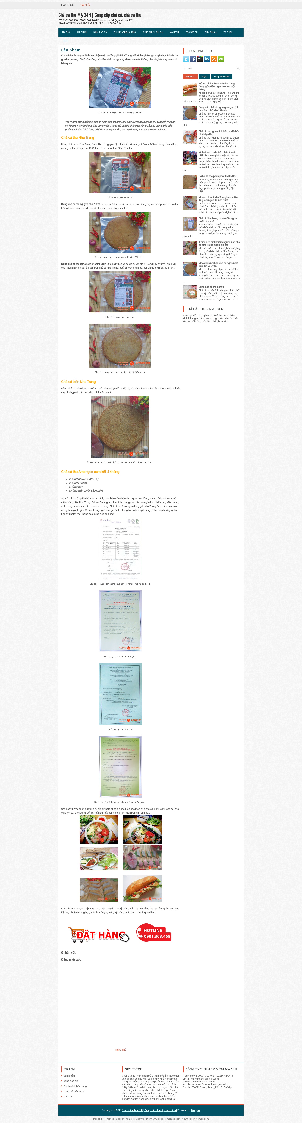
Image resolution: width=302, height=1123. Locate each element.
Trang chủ (120, 1049)
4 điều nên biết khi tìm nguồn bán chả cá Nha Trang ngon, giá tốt (219, 243)
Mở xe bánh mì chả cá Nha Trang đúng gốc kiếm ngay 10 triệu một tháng (217, 86)
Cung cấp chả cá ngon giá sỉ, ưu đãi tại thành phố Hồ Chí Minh (218, 109)
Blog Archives (221, 76)
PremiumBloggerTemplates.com (163, 1119)
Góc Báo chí (192, 32)
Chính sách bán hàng (125, 32)
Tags (204, 76)
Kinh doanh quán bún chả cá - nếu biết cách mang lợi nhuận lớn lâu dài (218, 154)
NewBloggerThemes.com (195, 1119)
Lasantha (139, 1119)
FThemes (109, 1119)
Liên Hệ (65, 40)
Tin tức (66, 32)
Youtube (228, 32)
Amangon (174, 32)
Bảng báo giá (68, 5)
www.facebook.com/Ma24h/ (211, 1084)
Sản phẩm (85, 5)
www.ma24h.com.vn (204, 1081)
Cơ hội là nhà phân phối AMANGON (218, 176)
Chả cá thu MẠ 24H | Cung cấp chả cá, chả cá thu (99, 14)
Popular (190, 76)
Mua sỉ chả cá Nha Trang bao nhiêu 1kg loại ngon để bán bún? (218, 199)
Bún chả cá (211, 32)
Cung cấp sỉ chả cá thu (211, 286)
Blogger (195, 1110)
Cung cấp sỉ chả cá (153, 32)
